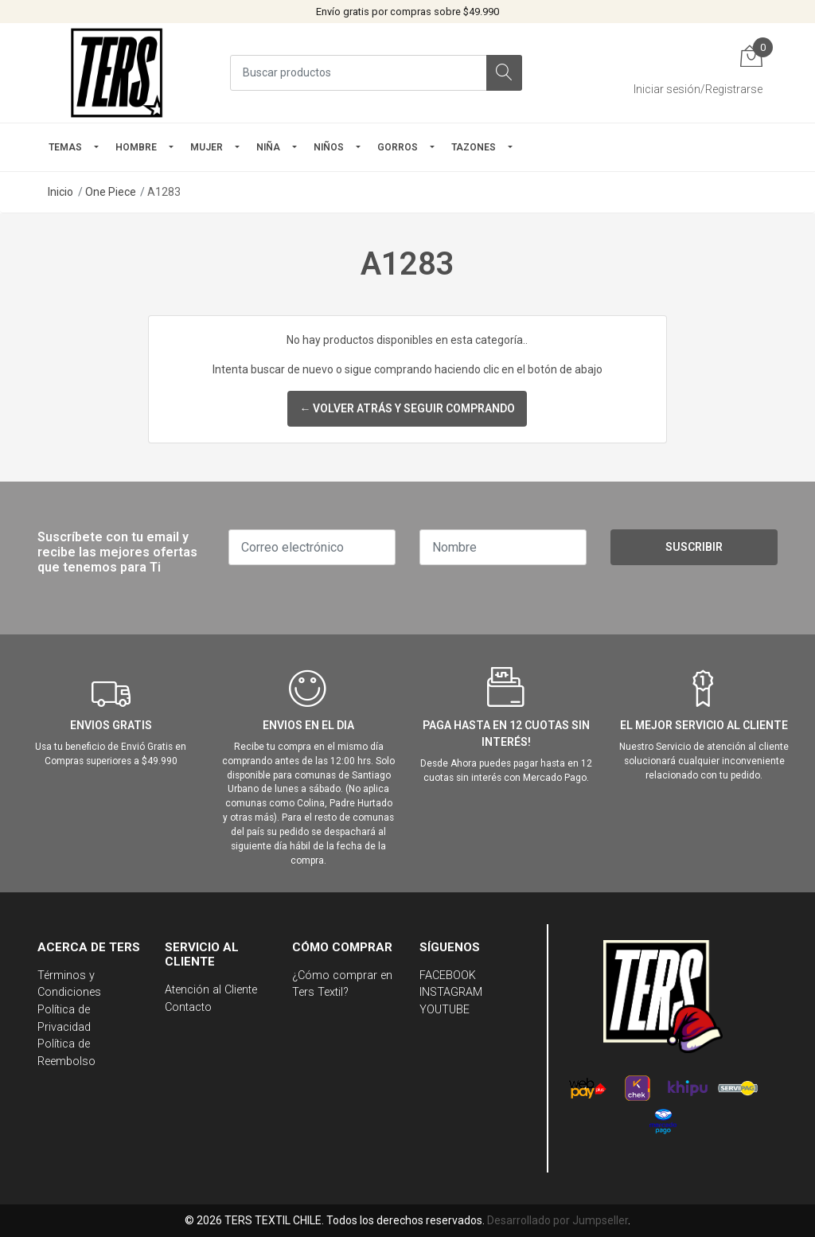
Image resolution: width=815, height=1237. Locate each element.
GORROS (397, 147)
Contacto (188, 1007)
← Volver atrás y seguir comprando (407, 408)
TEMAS (65, 147)
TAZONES (473, 147)
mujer (206, 147)
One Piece (110, 191)
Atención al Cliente (211, 990)
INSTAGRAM (450, 992)
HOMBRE (136, 147)
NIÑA (268, 147)
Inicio (60, 191)
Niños (329, 147)
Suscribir (694, 546)
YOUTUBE (444, 1010)
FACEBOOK (447, 975)
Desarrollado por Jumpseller (557, 1220)
